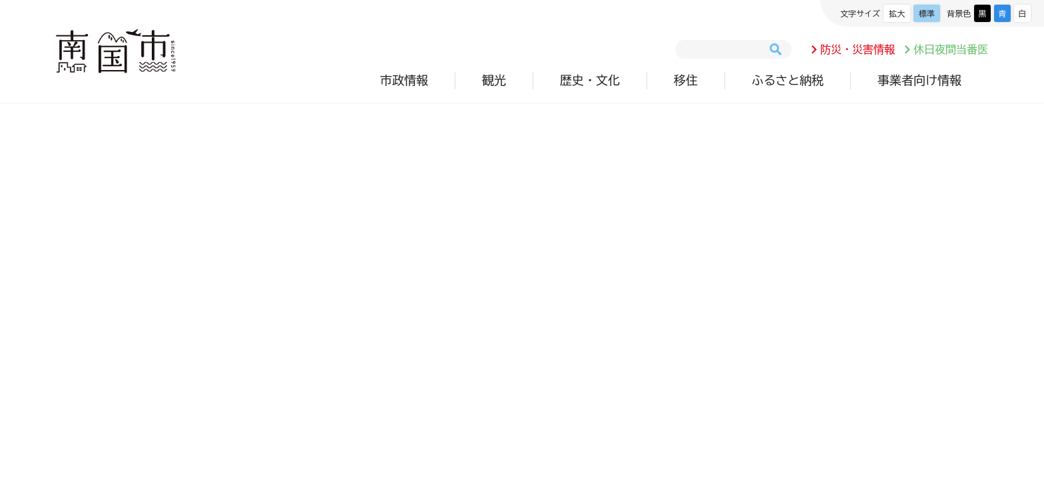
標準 (927, 13)
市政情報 (404, 80)
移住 (686, 80)
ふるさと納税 (788, 80)
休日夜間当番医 (951, 49)
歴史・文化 (590, 80)
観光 (494, 80)
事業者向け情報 (919, 80)
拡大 (897, 13)
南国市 (116, 51)
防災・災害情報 (857, 49)
